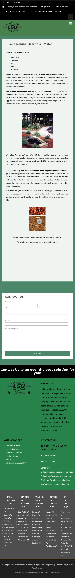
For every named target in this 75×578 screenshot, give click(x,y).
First (6, 307)
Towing (8, 459)
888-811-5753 (30, 2)
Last (39, 307)
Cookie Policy (55, 573)
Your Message (11, 329)
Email (8, 312)
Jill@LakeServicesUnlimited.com (18, 11)
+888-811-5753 (48, 462)
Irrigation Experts (12, 456)
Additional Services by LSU (16, 463)
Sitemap (52, 565)
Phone (8, 320)
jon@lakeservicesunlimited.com (48, 11)
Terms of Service (30, 573)
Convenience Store (13, 445)
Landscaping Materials (14, 452)
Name (8, 301)
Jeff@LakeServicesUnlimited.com (54, 7)
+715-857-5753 (13, 2)
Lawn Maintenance (13, 449)
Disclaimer (19, 573)
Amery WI (7, 518)
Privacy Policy (43, 573)
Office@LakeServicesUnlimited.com (22, 7)
